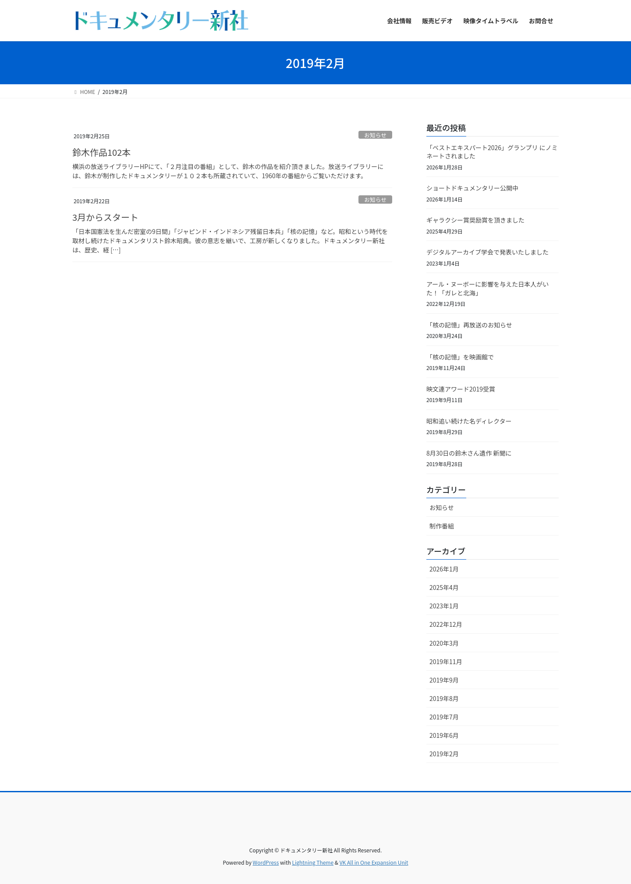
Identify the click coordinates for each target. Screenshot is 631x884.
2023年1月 (444, 605)
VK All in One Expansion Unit (374, 862)
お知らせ (375, 135)
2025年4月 (444, 587)
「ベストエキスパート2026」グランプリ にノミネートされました (492, 152)
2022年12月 (445, 624)
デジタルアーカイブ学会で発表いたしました (487, 252)
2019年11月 (445, 661)
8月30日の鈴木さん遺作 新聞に (468, 453)
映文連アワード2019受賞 (460, 389)
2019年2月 (444, 753)
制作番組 (441, 525)
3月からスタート (105, 217)
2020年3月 (444, 643)
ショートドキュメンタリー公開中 (472, 187)
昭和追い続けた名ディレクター (468, 421)
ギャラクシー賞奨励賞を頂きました (475, 220)
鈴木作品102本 (101, 152)
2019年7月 (444, 716)
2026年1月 (444, 568)
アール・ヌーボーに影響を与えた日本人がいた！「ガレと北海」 (487, 288)
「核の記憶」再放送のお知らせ (469, 324)
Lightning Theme (312, 862)
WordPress (266, 862)
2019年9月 (444, 680)
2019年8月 (444, 698)
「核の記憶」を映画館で (460, 356)
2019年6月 (444, 735)
